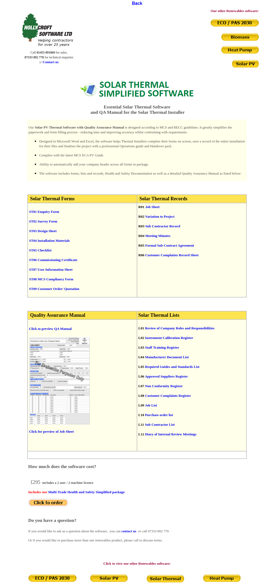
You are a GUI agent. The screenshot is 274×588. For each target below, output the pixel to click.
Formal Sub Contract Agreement (169, 245)
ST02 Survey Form (43, 221)
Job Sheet (152, 207)
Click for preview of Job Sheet (51, 431)
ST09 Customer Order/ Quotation (54, 289)
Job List (151, 405)
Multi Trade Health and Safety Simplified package (86, 492)
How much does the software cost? (62, 466)
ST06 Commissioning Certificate (53, 260)
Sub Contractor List (160, 425)
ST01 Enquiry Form (44, 212)
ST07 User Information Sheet (51, 269)
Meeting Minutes (157, 236)
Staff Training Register (162, 347)
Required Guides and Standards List (172, 367)
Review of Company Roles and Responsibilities (180, 328)
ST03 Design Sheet (42, 231)
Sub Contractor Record (162, 226)
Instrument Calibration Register (169, 338)
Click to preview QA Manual (50, 329)
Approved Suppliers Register (166, 376)
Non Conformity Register (164, 386)
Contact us (51, 62)
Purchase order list (159, 415)
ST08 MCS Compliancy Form (51, 279)
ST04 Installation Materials (49, 241)
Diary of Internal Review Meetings (170, 434)
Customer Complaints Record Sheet (172, 255)
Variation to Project (159, 216)
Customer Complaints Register (168, 396)
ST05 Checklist (40, 250)
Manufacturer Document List (167, 357)
